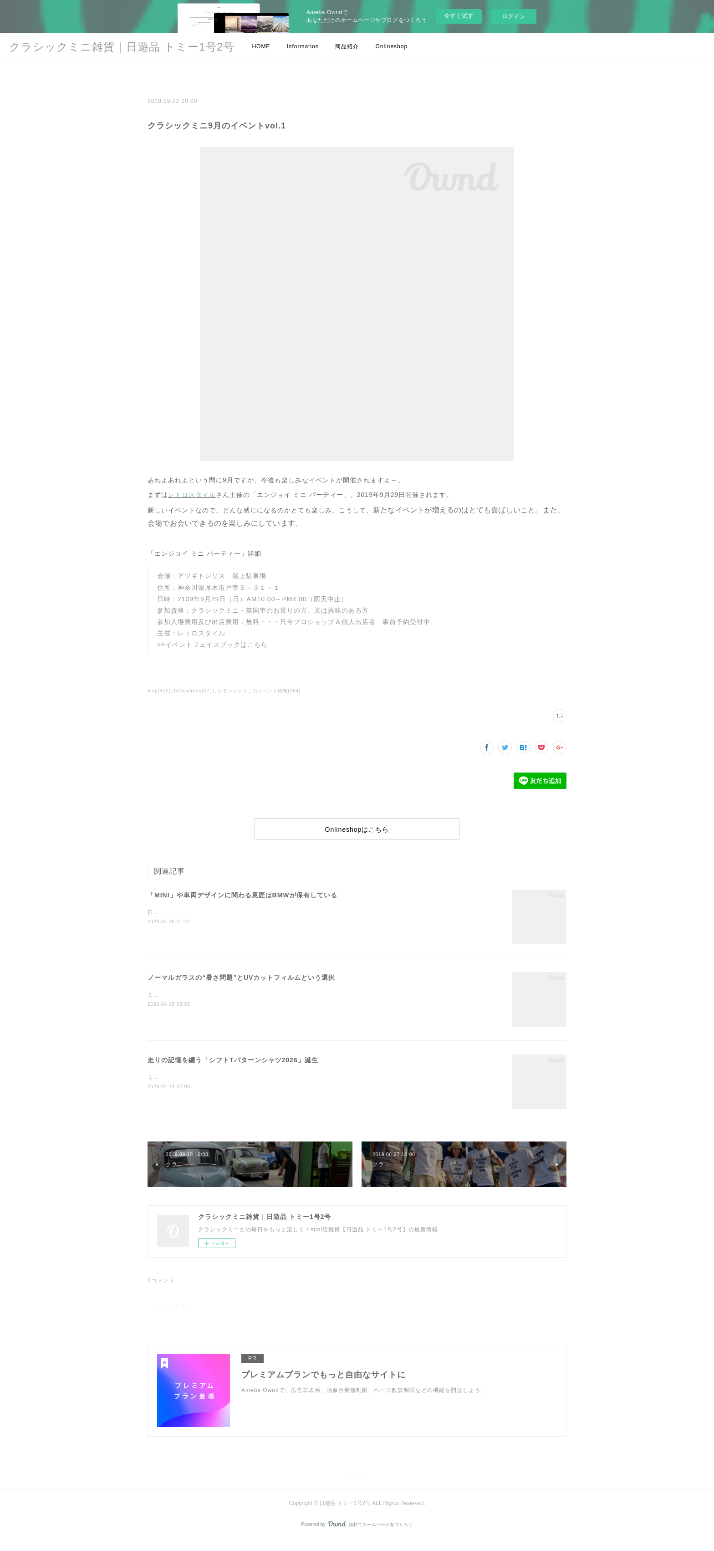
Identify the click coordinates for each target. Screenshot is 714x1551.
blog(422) (159, 690)
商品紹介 (347, 46)
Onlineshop (391, 46)
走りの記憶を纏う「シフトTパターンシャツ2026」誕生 (233, 1070)
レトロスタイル (192, 494)
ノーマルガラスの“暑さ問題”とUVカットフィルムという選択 (241, 988)
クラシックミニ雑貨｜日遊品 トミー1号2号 (122, 47)
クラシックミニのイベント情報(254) (259, 690)
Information (302, 46)
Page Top (357, 1489)
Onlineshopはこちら (356, 834)
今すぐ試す (459, 15)
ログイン (513, 16)
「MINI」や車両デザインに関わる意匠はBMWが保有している (242, 905)
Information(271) (194, 690)
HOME (261, 46)
